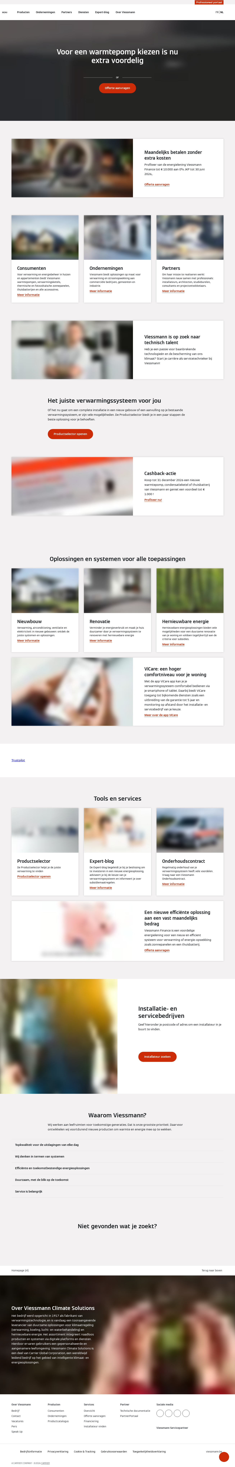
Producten (23, 12)
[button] (224, 1457)
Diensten (83, 12)
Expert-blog (102, 12)
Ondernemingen (45, 12)
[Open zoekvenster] (209, 12)
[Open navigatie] (4, 12)
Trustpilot (18, 760)
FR (217, 12)
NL (222, 12)
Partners (66, 12)
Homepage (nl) (20, 1270)
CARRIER (45, 1463)
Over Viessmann (125, 12)
